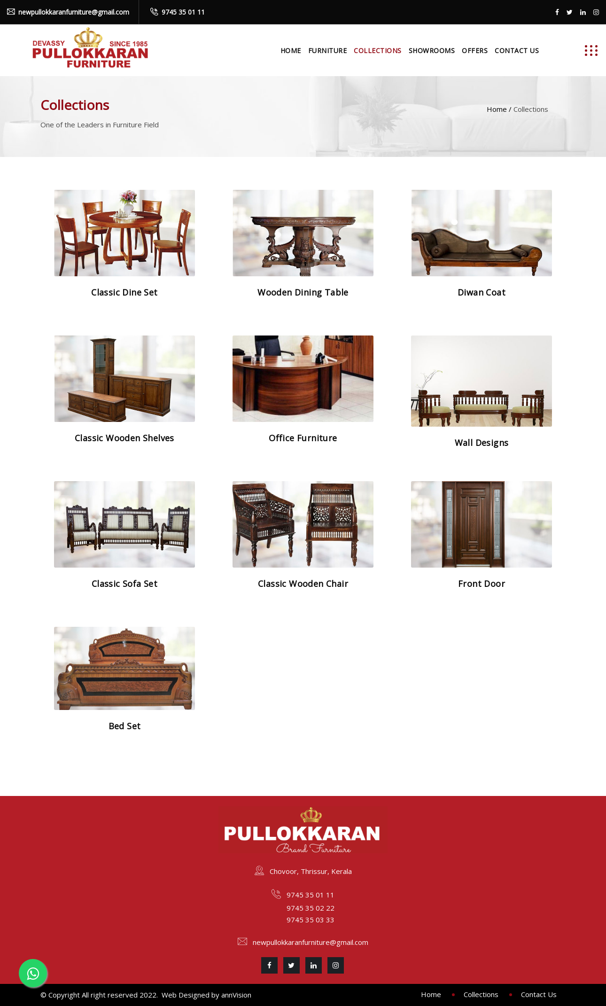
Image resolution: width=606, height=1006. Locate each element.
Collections (378, 50)
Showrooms (432, 50)
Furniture (327, 50)
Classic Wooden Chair (303, 583)
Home (290, 50)
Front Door (481, 583)
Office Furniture (303, 438)
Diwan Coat (481, 292)
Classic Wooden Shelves (124, 438)
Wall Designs (482, 442)
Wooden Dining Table (303, 292)
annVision (236, 994)
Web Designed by (191, 994)
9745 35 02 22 (310, 907)
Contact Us (517, 50)
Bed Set (125, 726)
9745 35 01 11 (183, 12)
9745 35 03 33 (310, 919)
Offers (475, 50)
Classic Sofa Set (124, 583)
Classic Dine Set (124, 292)
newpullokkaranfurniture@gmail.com (73, 12)
